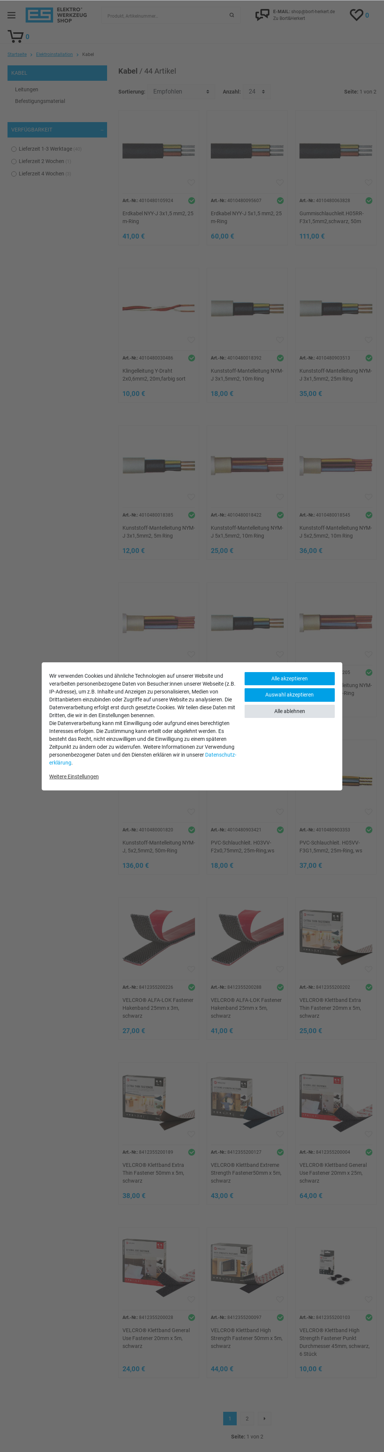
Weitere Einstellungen (74, 777)
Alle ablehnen (289, 711)
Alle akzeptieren (289, 678)
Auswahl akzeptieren (289, 695)
